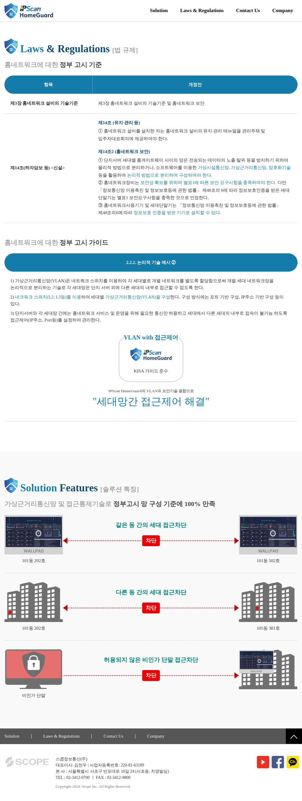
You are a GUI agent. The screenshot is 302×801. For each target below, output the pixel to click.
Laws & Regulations (202, 10)
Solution (159, 10)
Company (282, 10)
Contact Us (248, 10)
